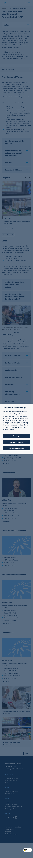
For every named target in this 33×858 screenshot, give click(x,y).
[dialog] (16, 429)
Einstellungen (17, 436)
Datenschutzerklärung (19, 427)
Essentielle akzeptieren (16, 442)
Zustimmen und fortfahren (16, 448)
